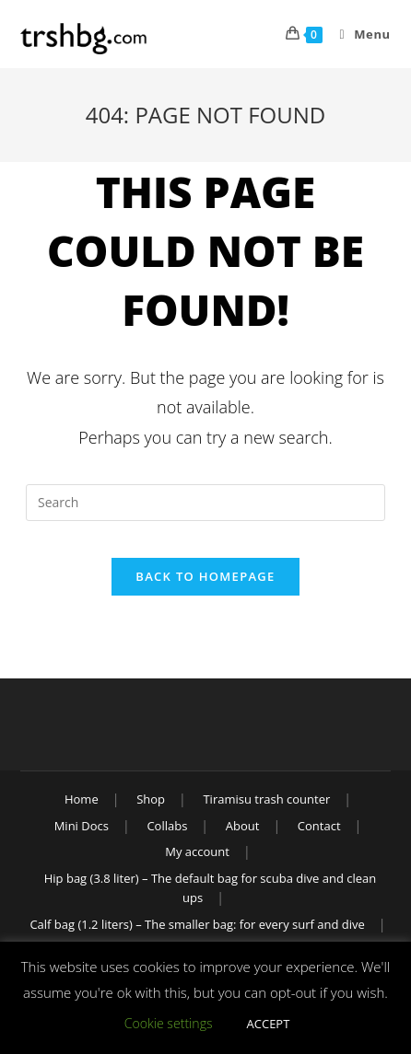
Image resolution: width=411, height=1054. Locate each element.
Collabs (167, 825)
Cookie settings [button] (168, 1023)
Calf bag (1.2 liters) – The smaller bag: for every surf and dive (196, 924)
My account (197, 851)
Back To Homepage (205, 576)
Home (82, 799)
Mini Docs (81, 825)
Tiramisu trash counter (266, 799)
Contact (319, 825)
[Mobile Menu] (358, 34)
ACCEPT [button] (268, 1023)
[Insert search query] (205, 502)
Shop (150, 799)
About (243, 825)
